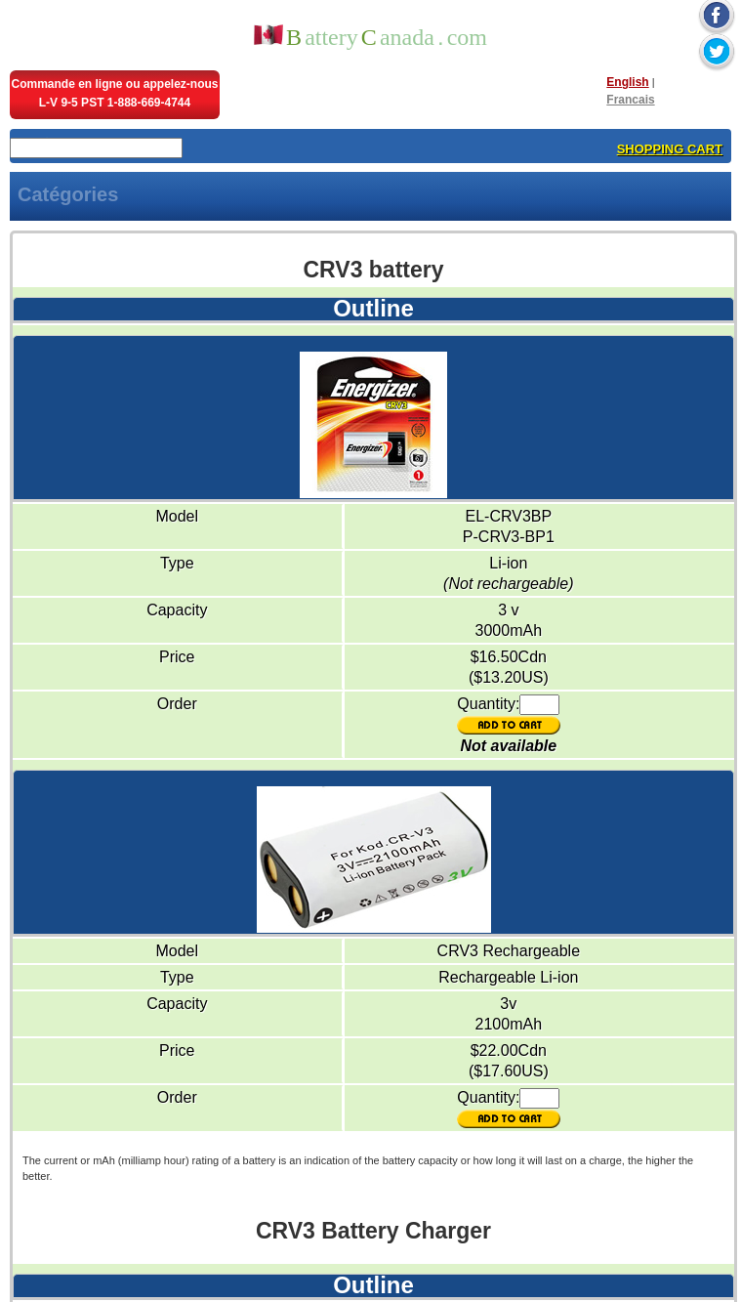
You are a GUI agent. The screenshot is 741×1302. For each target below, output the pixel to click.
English (627, 82)
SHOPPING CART (669, 149)
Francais (630, 99)
